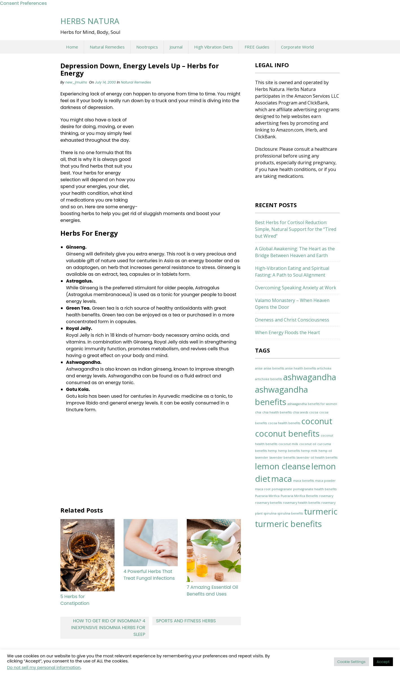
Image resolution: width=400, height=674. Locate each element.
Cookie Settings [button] (351, 661)
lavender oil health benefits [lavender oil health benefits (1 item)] (316, 457)
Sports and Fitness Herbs (186, 621)
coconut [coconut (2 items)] (316, 421)
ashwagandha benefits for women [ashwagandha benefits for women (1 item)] (312, 404)
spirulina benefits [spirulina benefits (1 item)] (290, 513)
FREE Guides (257, 47)
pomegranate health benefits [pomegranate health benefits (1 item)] (315, 489)
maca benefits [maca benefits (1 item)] (303, 481)
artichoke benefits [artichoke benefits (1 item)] (268, 379)
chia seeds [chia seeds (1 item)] (300, 412)
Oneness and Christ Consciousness (292, 320)
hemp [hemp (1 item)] (272, 451)
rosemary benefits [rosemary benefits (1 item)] (268, 503)
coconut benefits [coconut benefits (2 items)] (287, 433)
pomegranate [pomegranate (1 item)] (282, 489)
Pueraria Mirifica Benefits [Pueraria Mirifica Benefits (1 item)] (299, 496)
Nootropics (147, 47)
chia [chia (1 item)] (258, 412)
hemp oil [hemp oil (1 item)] (325, 451)
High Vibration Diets (213, 47)
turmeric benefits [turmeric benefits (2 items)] (288, 523)
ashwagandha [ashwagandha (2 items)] (309, 377)
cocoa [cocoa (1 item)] (313, 412)
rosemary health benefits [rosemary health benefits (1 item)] (301, 503)
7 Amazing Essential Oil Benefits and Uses (212, 590)
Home (72, 47)
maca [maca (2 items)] (281, 478)
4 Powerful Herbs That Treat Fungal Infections (149, 574)
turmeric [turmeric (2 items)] (320, 511)
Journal (176, 47)
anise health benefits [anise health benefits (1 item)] (300, 368)
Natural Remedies (107, 47)
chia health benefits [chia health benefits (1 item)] (277, 412)
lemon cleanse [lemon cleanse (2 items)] (282, 466)
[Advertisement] (189, 160)
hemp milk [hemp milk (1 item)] (309, 451)
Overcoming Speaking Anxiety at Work (295, 288)
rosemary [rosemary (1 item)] (326, 496)
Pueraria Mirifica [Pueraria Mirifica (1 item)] (267, 496)
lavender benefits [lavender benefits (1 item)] (282, 457)
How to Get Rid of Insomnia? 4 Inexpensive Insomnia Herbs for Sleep (108, 628)
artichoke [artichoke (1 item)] (324, 368)
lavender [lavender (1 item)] (261, 457)
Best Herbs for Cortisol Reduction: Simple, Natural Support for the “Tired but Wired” (295, 229)
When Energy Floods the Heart (287, 332)
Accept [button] (383, 661)
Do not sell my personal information (43, 667)
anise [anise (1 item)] (259, 368)
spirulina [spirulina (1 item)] (270, 513)
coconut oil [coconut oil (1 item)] (307, 444)
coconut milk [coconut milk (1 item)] (288, 444)
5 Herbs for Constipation (74, 600)
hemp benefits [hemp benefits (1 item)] (289, 451)
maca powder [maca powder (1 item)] (325, 481)
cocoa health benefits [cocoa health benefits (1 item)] (284, 423)
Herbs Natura (89, 21)
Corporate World (297, 47)
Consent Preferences (23, 3)
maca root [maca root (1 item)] (263, 489)
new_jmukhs (76, 82)
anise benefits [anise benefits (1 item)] (274, 368)
